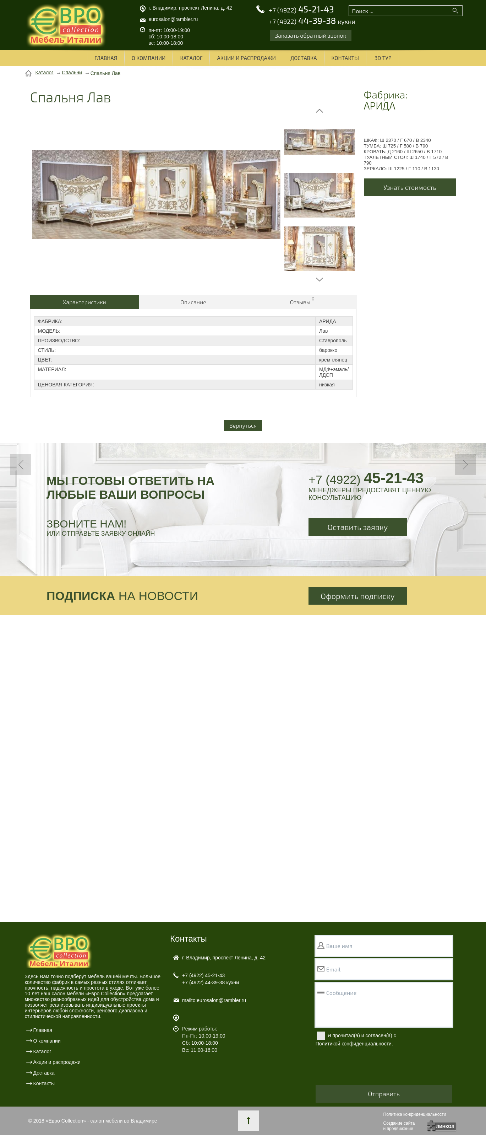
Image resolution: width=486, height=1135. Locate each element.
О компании (149, 58)
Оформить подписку (357, 595)
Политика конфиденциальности (414, 1114)
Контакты (345, 58)
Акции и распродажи (246, 58)
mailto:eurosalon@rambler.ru (214, 1000)
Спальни (72, 72)
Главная (105, 58)
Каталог (191, 58)
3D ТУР (383, 58)
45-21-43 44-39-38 (312, 15)
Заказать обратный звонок (310, 35)
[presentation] (370, 1067)
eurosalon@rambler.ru (173, 19)
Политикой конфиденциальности (354, 1043)
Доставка (303, 58)
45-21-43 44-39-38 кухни (210, 979)
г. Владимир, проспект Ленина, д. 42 (190, 8)
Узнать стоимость (409, 187)
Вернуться (243, 425)
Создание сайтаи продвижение (399, 1126)
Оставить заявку (358, 526)
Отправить (384, 1094)
